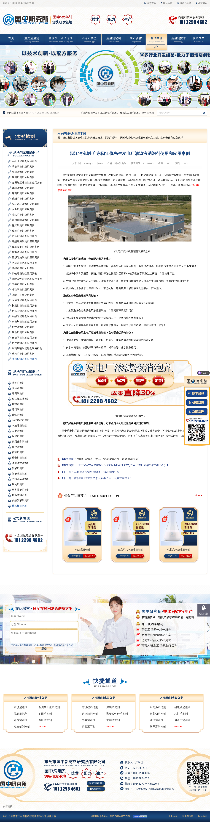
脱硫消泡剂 (20, 713)
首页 (11, 40)
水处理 (120, 423)
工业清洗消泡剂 (108, 112)
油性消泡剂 (156, 720)
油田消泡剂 (45, 713)
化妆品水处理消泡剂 (178, 549)
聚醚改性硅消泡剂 (117, 713)
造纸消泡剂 (45, 720)
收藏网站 (202, 3)
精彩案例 (151, 3)
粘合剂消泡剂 (22, 726)
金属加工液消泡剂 (60, 40)
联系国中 (199, 40)
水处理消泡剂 (130, 459)
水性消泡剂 (181, 713)
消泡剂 (127, 423)
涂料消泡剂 (148, 112)
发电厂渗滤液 (85, 459)
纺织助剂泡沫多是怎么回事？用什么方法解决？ (102, 478)
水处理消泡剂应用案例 (48, 112)
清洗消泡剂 (31, 40)
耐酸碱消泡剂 (182, 707)
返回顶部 (203, 613)
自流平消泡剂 (182, 720)
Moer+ (198, 495)
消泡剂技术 (178, 40)
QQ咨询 (96, 788)
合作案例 (156, 40)
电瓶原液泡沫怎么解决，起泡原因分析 (96, 472)
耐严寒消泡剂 (158, 726)
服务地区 (172, 816)
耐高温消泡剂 (158, 707)
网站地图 (167, 3)
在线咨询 (97, 783)
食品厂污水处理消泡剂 (130, 549)
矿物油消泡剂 (90, 713)
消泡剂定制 (113, 40)
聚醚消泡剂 (113, 707)
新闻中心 (30, 112)
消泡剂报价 (187, 816)
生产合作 (136, 40)
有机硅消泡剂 (90, 707)
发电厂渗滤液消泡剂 (107, 459)
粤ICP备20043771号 (120, 816)
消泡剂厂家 (73, 430)
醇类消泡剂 (88, 720)
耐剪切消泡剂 (158, 713)
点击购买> (90, 556)
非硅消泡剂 (113, 720)
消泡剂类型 (89, 40)
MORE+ (42, 726)
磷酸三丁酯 (88, 726)
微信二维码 (185, 3)
